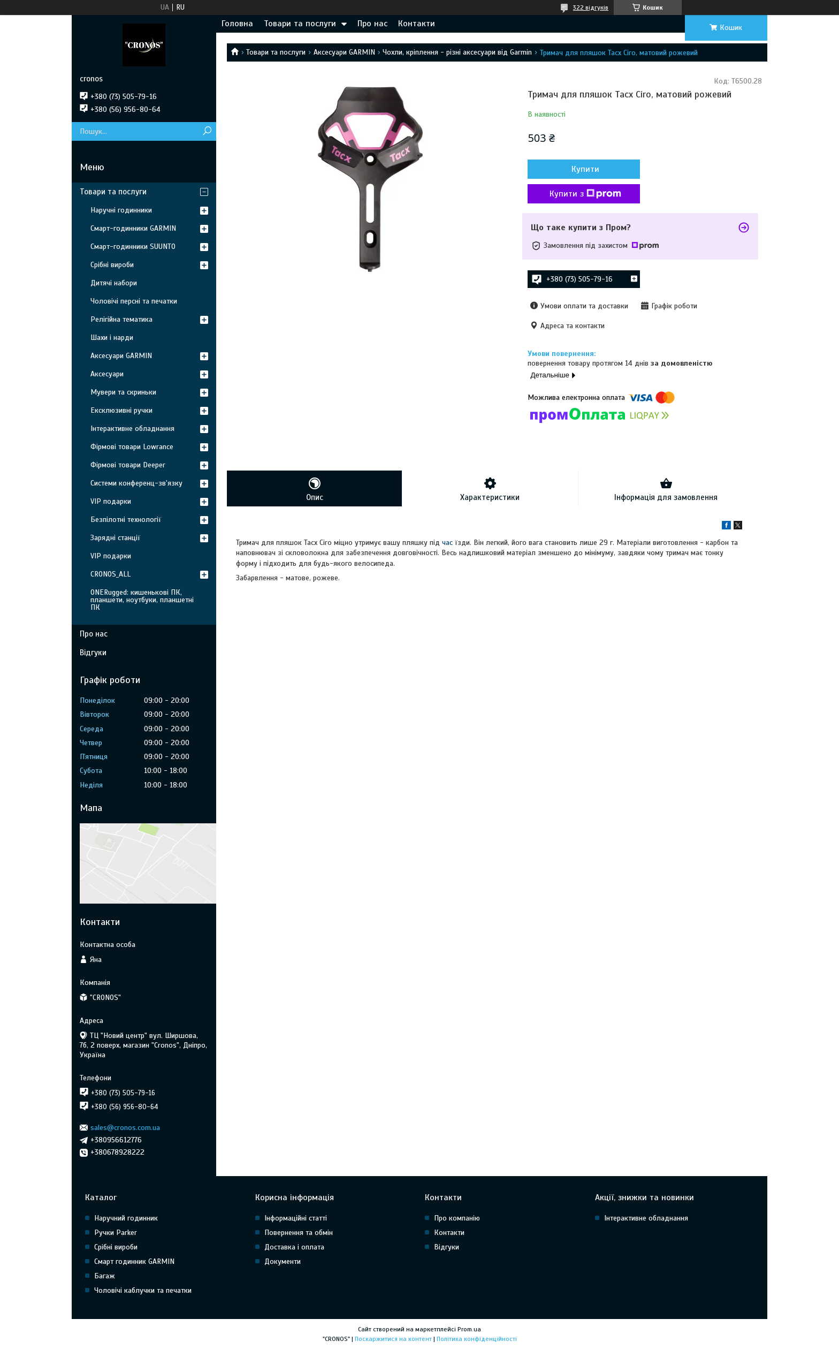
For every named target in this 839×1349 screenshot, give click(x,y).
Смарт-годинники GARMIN (133, 228)
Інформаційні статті (295, 1218)
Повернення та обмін (298, 1232)
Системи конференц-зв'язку (136, 483)
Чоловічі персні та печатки (133, 301)
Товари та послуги (300, 23)
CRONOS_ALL (110, 574)
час (447, 542)
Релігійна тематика (121, 319)
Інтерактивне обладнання (132, 428)
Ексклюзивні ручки (121, 410)
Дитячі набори (113, 282)
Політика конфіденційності (477, 1339)
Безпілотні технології (125, 519)
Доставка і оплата (294, 1247)
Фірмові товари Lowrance (131, 446)
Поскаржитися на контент (393, 1339)
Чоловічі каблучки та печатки (143, 1290)
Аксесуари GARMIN (344, 52)
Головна (237, 23)
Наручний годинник (126, 1218)
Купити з (585, 193)
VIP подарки (110, 501)
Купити (585, 169)
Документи (282, 1261)
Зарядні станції (115, 537)
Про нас (372, 23)
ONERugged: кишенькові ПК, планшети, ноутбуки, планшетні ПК (142, 600)
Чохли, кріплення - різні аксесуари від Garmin (457, 52)
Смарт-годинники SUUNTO (133, 246)
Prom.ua (469, 1329)
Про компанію (457, 1218)
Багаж (104, 1275)
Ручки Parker (115, 1232)
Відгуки (93, 652)
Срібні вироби (112, 264)
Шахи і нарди (111, 337)
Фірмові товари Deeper (127, 464)
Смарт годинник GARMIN (134, 1261)
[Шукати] (206, 131)
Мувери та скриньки (123, 392)
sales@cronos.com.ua (125, 1127)
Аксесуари (107, 373)
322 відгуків (590, 7)
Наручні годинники (121, 210)
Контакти (416, 23)
